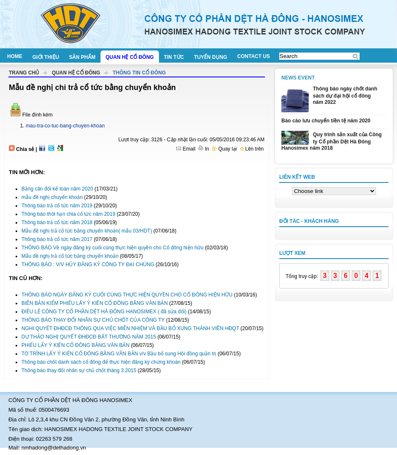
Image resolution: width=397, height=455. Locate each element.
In (203, 149)
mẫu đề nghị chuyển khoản (52, 197)
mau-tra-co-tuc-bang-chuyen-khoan (65, 126)
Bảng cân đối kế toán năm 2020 (57, 189)
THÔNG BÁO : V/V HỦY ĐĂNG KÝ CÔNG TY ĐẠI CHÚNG (87, 264)
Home (14, 56)
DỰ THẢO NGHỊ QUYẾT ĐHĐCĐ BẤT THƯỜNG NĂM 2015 (88, 337)
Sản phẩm (82, 57)
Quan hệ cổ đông (130, 57)
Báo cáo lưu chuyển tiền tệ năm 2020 (326, 121)
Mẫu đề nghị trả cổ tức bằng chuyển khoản (70, 256)
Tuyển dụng (210, 57)
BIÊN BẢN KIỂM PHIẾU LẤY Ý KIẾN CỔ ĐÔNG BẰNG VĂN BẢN (94, 303)
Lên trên (252, 149)
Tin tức (174, 57)
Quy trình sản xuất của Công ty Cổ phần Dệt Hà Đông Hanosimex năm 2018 (331, 141)
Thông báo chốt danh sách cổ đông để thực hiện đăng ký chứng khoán (100, 362)
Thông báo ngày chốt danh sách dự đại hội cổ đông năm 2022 (345, 95)
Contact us (253, 56)
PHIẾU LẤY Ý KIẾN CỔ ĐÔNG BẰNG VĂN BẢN (75, 345)
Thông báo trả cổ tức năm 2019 (57, 206)
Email (185, 149)
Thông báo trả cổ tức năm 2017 (57, 239)
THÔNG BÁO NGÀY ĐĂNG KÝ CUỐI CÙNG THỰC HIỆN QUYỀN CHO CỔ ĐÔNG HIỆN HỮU (127, 295)
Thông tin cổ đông (139, 73)
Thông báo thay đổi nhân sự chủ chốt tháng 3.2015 (78, 370)
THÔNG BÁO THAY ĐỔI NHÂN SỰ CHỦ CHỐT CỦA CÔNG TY (92, 320)
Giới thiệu (45, 57)
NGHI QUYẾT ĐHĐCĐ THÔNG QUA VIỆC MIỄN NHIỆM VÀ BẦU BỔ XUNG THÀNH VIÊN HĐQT (130, 328)
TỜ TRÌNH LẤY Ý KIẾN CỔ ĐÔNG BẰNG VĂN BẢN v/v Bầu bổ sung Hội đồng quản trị (118, 354)
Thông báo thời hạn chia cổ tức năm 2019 (68, 214)
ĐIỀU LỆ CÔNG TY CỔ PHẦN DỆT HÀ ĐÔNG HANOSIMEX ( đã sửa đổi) (103, 312)
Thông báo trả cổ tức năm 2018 (57, 222)
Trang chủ (24, 73)
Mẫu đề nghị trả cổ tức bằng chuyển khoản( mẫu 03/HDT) (86, 231)
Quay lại (224, 149)
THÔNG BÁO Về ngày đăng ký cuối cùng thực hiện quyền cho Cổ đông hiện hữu (112, 248)
